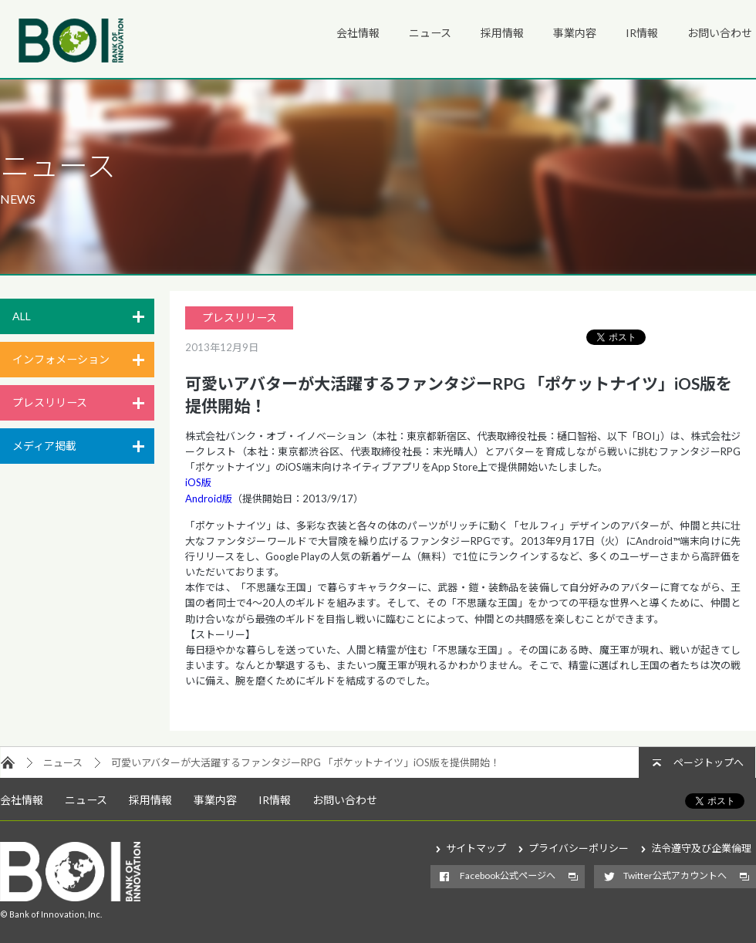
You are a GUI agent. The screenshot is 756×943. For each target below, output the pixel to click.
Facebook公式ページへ (507, 875)
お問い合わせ (719, 32)
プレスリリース (49, 402)
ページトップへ (708, 762)
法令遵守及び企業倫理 (701, 848)
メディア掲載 (44, 445)
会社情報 (358, 32)
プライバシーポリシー (578, 848)
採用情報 (502, 32)
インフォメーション (61, 359)
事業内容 (574, 32)
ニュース (430, 32)
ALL (21, 316)
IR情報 (642, 32)
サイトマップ (476, 848)
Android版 (208, 498)
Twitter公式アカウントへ (675, 875)
